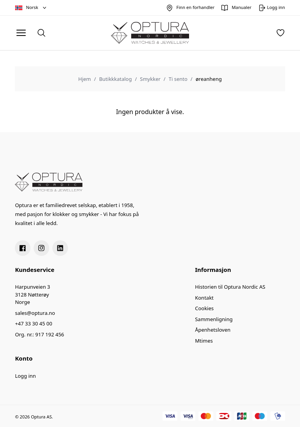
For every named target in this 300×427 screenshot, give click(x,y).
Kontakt (204, 297)
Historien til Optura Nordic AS (230, 286)
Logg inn (25, 375)
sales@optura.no (35, 312)
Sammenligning (213, 319)
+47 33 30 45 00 (33, 323)
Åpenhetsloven (212, 329)
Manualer (241, 7)
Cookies (204, 308)
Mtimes (204, 340)
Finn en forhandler (196, 7)
